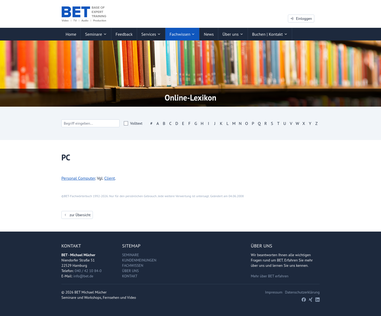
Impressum (274, 292)
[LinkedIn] (317, 299)
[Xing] (311, 299)
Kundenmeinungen (139, 260)
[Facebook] (304, 299)
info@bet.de (83, 276)
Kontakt (130, 276)
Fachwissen (132, 265)
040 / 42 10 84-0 (88, 270)
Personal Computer (78, 178)
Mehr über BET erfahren (269, 276)
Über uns (130, 270)
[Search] (90, 123)
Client (109, 178)
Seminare (130, 254)
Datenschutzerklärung (302, 292)
